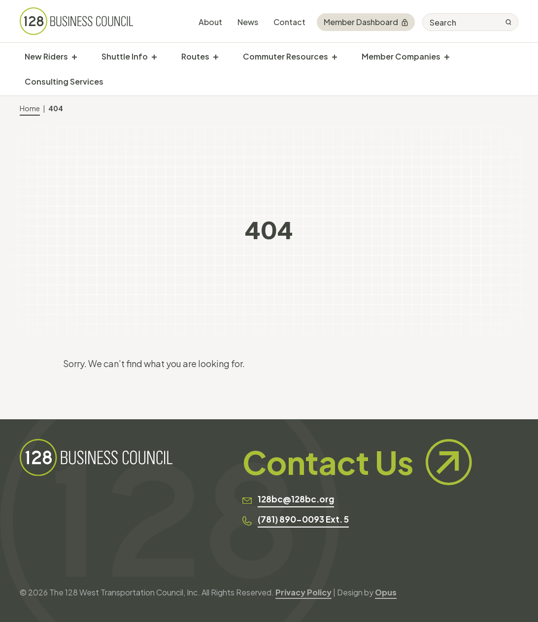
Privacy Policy (303, 592)
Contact (289, 22)
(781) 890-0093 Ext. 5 (303, 519)
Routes (195, 56)
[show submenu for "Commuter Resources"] (334, 56)
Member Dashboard (366, 22)
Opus (386, 592)
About (210, 22)
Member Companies (401, 56)
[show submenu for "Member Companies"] (446, 56)
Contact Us (357, 462)
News (247, 22)
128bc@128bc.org (296, 499)
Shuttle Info (124, 56)
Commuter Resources (285, 56)
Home (30, 108)
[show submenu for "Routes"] (215, 56)
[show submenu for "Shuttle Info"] (154, 56)
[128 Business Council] (77, 21)
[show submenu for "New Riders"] (74, 56)
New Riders (46, 56)
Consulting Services (64, 81)
